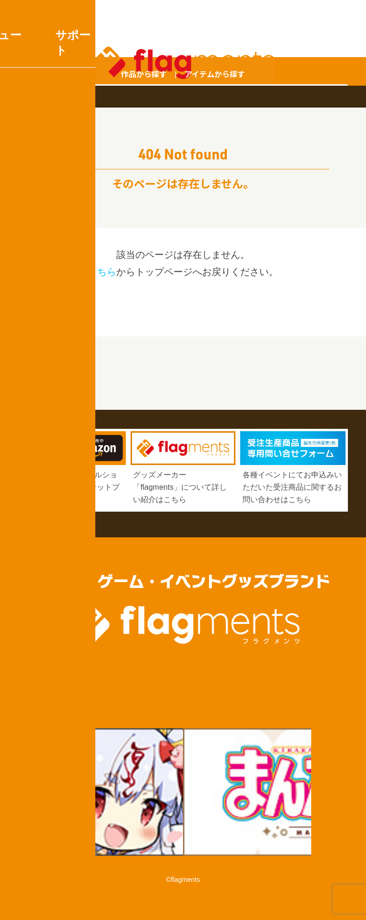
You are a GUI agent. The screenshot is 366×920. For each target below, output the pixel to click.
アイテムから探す (214, 73)
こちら (102, 272)
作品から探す (144, 73)
